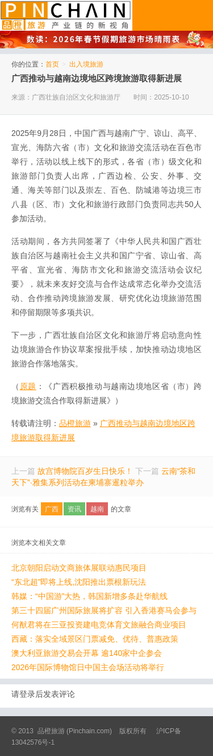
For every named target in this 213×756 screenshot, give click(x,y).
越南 (97, 509)
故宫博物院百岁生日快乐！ (85, 471)
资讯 (74, 509)
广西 (52, 509)
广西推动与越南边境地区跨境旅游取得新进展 (96, 78)
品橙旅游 (66, 15)
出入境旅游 (86, 64)
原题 (28, 386)
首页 (52, 64)
